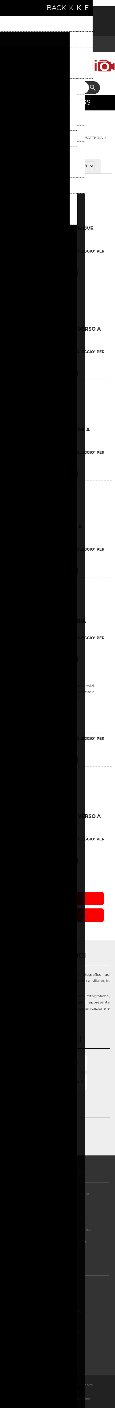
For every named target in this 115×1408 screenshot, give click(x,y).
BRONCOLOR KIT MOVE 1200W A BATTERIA (48, 432)
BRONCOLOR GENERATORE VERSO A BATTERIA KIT (53, 332)
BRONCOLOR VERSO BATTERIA (46, 621)
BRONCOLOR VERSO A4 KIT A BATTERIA (44, 529)
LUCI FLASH (51, 137)
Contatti (59, 1355)
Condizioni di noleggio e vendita (59, 1193)
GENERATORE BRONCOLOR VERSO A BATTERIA (53, 819)
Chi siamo (60, 1286)
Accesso (66, 15)
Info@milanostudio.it (64, 1081)
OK (57, 715)
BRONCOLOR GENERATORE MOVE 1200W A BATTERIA (50, 231)
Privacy (59, 1205)
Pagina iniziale (22, 137)
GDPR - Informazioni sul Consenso (59, 1229)
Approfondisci (58, 725)
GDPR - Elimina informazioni (59, 1241)
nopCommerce (67, 1392)
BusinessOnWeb (77, 1398)
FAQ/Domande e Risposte (60, 1343)
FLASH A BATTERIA (85, 137)
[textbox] (52, 88)
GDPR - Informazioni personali (60, 1217)
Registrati (50, 15)
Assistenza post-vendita (59, 1331)
